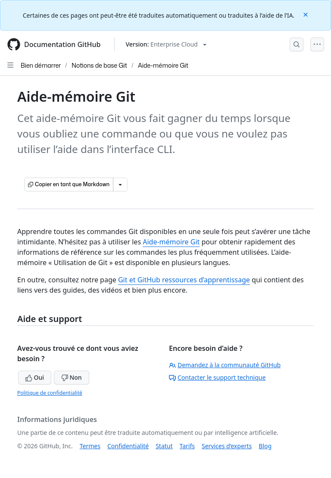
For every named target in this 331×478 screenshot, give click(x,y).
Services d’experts (227, 446)
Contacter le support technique (217, 377)
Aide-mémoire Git (163, 65)
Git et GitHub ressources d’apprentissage (184, 279)
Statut (164, 446)
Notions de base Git (99, 65)
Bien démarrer (41, 65)
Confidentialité (128, 446)
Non (71, 377)
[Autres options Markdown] (120, 184)
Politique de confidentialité (49, 393)
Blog (265, 446)
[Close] (306, 14)
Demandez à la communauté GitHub (225, 365)
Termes (90, 446)
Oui (34, 377)
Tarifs (187, 446)
